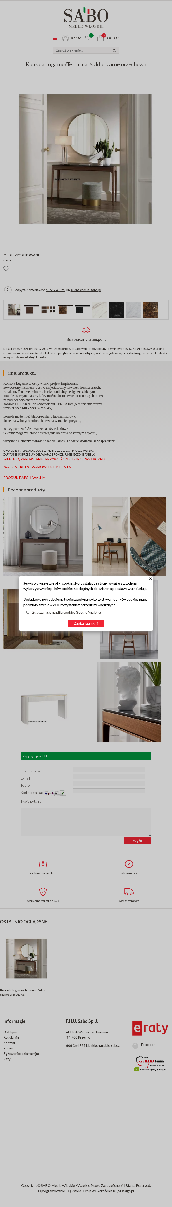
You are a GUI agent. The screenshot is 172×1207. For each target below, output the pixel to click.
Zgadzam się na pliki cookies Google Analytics (67, 612)
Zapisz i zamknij (86, 623)
